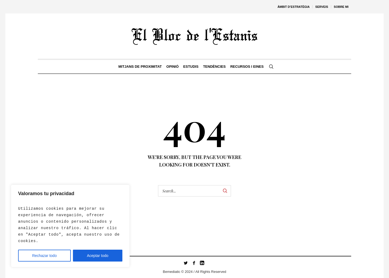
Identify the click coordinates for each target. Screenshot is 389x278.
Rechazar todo (44, 255)
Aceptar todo (97, 255)
